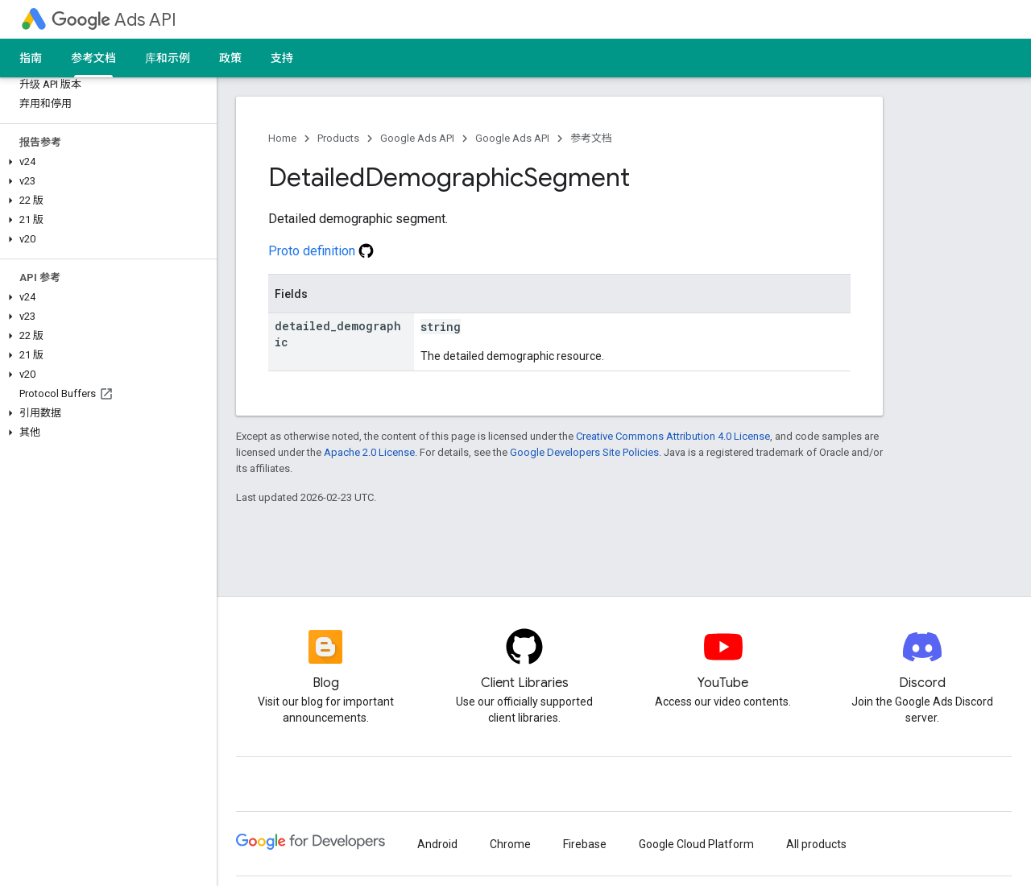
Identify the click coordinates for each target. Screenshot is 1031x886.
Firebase (585, 844)
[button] (105, 162)
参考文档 (591, 138)
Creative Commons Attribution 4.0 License (673, 436)
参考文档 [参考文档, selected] (93, 58)
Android (437, 844)
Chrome (510, 844)
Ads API (114, 20)
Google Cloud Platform (696, 844)
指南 (30, 58)
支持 (282, 58)
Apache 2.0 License (369, 452)
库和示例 (167, 58)
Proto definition (321, 251)
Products (338, 138)
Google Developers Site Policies (584, 452)
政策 (230, 58)
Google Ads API (417, 138)
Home (282, 138)
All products (816, 844)
